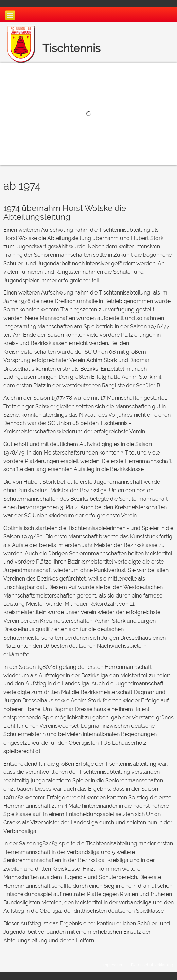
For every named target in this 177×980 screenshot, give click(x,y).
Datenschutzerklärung (152, 964)
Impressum (112, 964)
